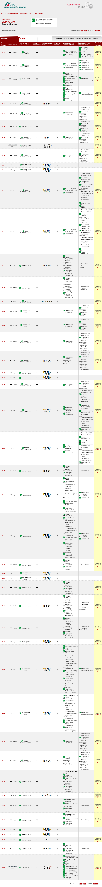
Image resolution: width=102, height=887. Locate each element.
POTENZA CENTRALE (24, 104)
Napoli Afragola (69, 872)
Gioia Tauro (84, 55)
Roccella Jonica (85, 191)
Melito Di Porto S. (85, 203)
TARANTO (25, 265)
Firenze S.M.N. (69, 866)
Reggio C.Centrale (82, 207)
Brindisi (67, 409)
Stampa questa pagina (61, 38)
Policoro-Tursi (84, 173)
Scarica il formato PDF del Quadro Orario (80, 38)
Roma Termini (68, 870)
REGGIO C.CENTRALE (24, 53)
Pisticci (83, 109)
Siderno (83, 195)
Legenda (96, 38)
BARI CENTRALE (26, 78)
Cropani (83, 228)
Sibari (82, 48)
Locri (82, 197)
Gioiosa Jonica (85, 193)
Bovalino (83, 199)
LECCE (25, 495)
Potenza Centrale (82, 131)
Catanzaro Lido (85, 184)
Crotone (83, 224)
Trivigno (67, 258)
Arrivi (22, 39)
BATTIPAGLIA (26, 311)
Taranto (67, 55)
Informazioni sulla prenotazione (43, 23)
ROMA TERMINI (26, 164)
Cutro (66, 676)
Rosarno (83, 53)
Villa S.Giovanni (85, 56)
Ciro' (82, 222)
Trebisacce (84, 175)
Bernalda (83, 107)
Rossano (83, 218)
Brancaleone (84, 201)
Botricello (83, 226)
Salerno (67, 873)
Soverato (83, 186)
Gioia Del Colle (69, 52)
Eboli (82, 317)
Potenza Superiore (66, 775)
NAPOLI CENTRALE (24, 302)
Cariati (83, 220)
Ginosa (67, 114)
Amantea (83, 179)
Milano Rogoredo (69, 857)
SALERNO (25, 126)
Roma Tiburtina (69, 868)
